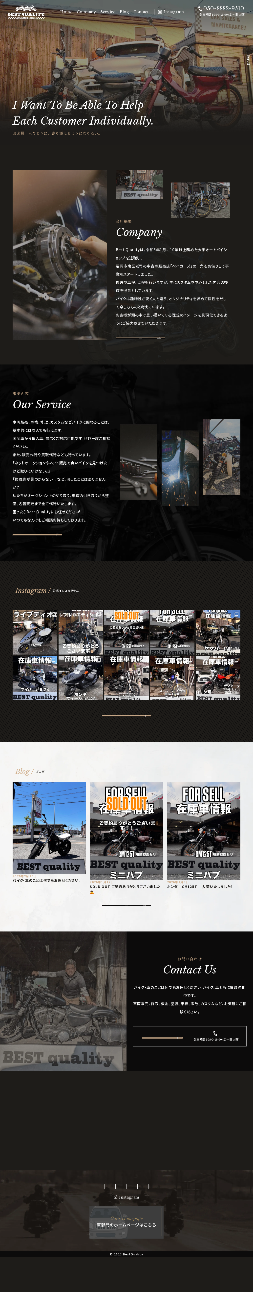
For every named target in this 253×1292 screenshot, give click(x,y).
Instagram (174, 12)
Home (66, 12)
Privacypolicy (186, 1221)
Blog (124, 12)
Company (86, 12)
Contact (141, 12)
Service (108, 12)
